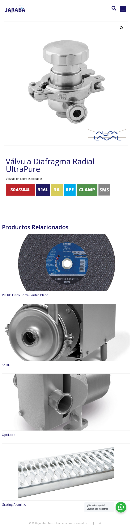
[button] (123, 9)
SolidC (6, 365)
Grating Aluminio (14, 504)
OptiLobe (8, 435)
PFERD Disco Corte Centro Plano (25, 295)
